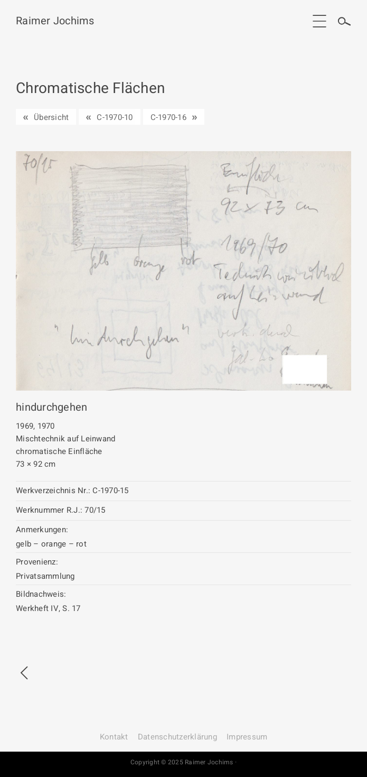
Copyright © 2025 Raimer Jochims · (183, 762)
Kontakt (114, 737)
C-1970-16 (168, 117)
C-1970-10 (115, 117)
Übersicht (51, 117)
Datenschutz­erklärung (177, 737)
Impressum (247, 737)
